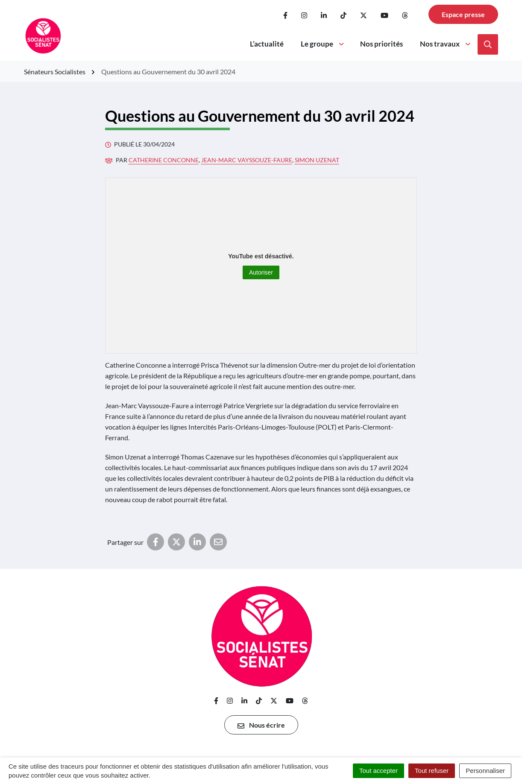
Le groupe (323, 43)
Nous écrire (261, 725)
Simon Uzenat (317, 160)
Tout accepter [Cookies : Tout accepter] (378, 770)
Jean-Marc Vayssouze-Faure (246, 160)
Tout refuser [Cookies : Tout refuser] (432, 770)
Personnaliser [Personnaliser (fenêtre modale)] (485, 770)
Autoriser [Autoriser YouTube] (261, 272)
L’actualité (267, 43)
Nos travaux (446, 43)
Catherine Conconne (164, 160)
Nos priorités (381, 43)
